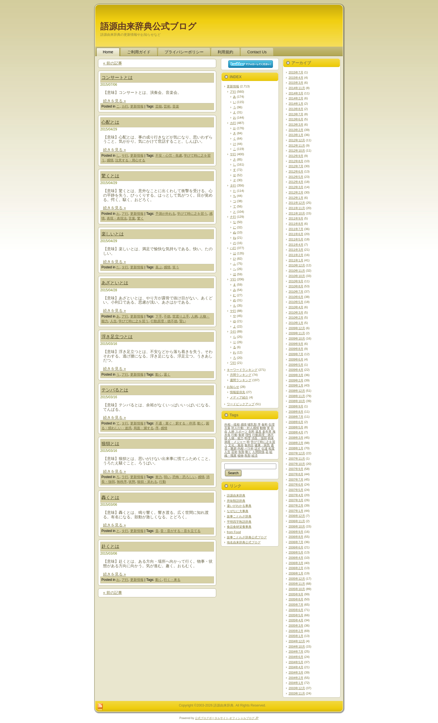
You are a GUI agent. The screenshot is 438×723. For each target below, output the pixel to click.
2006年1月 (296, 573)
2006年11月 (297, 521)
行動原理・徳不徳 (164, 321)
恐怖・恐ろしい (184, 477)
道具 (258, 431)
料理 (247, 438)
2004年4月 (296, 667)
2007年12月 (297, 453)
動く (158, 374)
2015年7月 (296, 72)
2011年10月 (297, 213)
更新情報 (137, 106)
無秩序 (122, 482)
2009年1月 (296, 385)
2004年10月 (297, 646)
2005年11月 (297, 583)
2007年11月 (297, 458)
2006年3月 (296, 563)
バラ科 (249, 448)
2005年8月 (296, 599)
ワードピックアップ (240, 404)
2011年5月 (296, 239)
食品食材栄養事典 (239, 526)
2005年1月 (296, 636)
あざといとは (114, 282)
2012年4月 (296, 181)
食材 (241, 434)
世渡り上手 (180, 316)
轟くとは (110, 497)
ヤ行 (233, 310)
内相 (240, 448)
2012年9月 (296, 156)
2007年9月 (296, 469)
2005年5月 (296, 615)
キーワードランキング (242, 369)
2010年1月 (296, 322)
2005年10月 (297, 589)
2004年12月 (297, 641)
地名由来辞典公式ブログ (244, 542)
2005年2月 (296, 631)
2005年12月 (297, 578)
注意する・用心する (130, 160)
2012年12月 (297, 140)
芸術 (167, 106)
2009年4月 (296, 369)
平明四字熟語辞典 (239, 521)
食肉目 (249, 445)
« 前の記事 (112, 63)
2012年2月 (296, 192)
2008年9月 (296, 406)
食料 (264, 424)
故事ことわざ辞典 (239, 516)
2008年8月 (296, 411)
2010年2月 (296, 317)
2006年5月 (296, 552)
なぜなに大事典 (237, 511)
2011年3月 (296, 249)
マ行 (233, 279)
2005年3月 (296, 625)
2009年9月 (296, 343)
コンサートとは (117, 77)
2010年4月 (296, 307)
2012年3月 (296, 187)
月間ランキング (240, 374)
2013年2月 (296, 130)
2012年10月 (297, 150)
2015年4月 (296, 77)
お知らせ (233, 386)
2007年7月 (296, 479)
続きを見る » (114, 101)
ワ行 (233, 362)
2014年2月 (296, 98)
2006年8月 (296, 536)
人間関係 (258, 452)
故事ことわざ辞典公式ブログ (247, 537)
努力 (158, 477)
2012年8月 (296, 161)
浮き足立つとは (117, 336)
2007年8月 (296, 474)
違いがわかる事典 (239, 505)
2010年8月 (296, 286)
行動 (162, 482)
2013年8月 (296, 109)
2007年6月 (296, 484)
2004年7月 (296, 651)
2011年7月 (296, 229)
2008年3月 (296, 437)
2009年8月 (296, 348)
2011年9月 (296, 218)
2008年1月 (296, 448)
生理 (271, 424)
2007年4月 (296, 495)
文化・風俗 (236, 445)
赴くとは (110, 546)
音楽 (175, 106)
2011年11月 (297, 208)
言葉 (131, 218)
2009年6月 (296, 359)
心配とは (110, 122)
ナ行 (233, 216)
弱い (167, 477)
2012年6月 (296, 171)
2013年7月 (296, 114)
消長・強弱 (259, 438)
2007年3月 (296, 500)
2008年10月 (297, 401)
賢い (182, 321)
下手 (158, 316)
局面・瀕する (144, 428)
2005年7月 (296, 604)
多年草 (267, 431)
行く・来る (172, 580)
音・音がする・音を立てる (180, 531)
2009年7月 (296, 354)
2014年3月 (296, 93)
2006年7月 (296, 542)
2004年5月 (296, 662)
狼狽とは (110, 443)
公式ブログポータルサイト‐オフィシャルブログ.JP (227, 718)
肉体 (271, 438)
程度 (271, 448)
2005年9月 (296, 594)
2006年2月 (296, 568)
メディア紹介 (239, 397)
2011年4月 (296, 244)
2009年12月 (297, 328)
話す (257, 448)
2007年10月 (297, 464)
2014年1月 (296, 103)
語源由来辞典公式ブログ (148, 26)
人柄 (194, 316)
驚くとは (110, 175)
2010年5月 (296, 302)
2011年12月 (297, 202)
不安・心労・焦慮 (168, 156)
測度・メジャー (235, 441)
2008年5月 (296, 427)
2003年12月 (297, 688)
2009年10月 (297, 338)
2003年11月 (297, 693)
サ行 (125, 156)
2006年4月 (296, 557)
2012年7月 (296, 166)
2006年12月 (297, 515)
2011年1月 (296, 260)
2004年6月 (296, 656)
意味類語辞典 (236, 500)
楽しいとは (112, 234)
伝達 (264, 448)
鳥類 (247, 455)
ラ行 (125, 477)
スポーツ (241, 431)
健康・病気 (262, 445)
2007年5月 (296, 489)
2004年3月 (296, 672)
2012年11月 (297, 145)
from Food (234, 532)
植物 (240, 455)
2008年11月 (297, 396)
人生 (113, 321)
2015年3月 (296, 82)
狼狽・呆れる (147, 482)
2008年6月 (296, 422)
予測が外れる (165, 214)
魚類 (241, 452)
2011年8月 (296, 223)
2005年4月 (296, 620)
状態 (131, 482)
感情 (110, 160)
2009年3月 (296, 375)
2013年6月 (296, 119)
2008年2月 (296, 443)
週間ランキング (240, 380)
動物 (263, 427)
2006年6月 (296, 547)
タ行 (125, 267)
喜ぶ (158, 267)
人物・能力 (236, 438)
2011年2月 (296, 255)
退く (167, 374)
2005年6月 (296, 610)
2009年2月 (296, 380)
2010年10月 (297, 276)
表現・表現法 (117, 218)
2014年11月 (297, 88)
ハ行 (233, 248)
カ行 (125, 106)
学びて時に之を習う (192, 214)
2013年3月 (296, 124)
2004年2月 (296, 677)
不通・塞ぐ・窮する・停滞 (175, 423)
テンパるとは (114, 390)
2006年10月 (297, 526)
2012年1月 (296, 197)
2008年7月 (296, 416)
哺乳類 (252, 424)
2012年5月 (296, 176)
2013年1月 (296, 135)
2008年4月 (296, 432)
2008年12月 (297, 390)
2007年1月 (296, 510)
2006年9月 (296, 531)
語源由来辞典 (236, 495)
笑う (175, 267)
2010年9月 (296, 281)
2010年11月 (297, 270)
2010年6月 (296, 297)
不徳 (167, 316)
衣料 (251, 431)
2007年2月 (296, 505)
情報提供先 (237, 392)
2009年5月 (296, 364)
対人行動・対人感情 (245, 427)
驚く (140, 218)
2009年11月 (297, 333)
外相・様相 (232, 424)
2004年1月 (296, 682)
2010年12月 (297, 265)
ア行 (125, 214)
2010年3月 (296, 312)
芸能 (158, 106)
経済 (254, 455)
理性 (248, 434)
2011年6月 (296, 234)
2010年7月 (296, 291)
